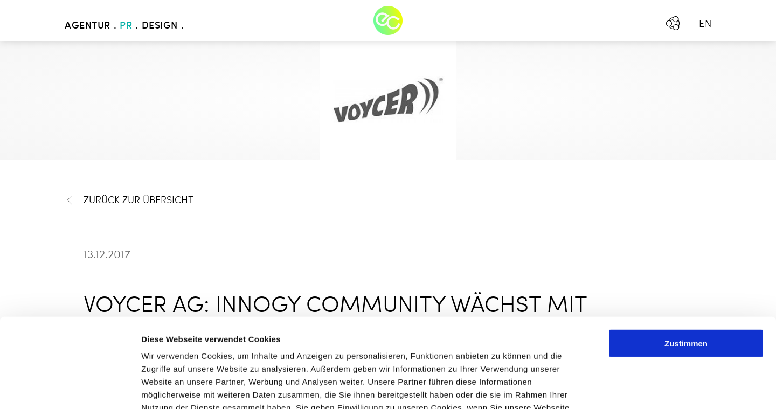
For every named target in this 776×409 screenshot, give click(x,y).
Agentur (87, 26)
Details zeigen (573, 387)
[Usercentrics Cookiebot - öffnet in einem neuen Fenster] (70, 388)
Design (160, 26)
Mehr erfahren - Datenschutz (199, 344)
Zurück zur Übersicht (129, 200)
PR (126, 26)
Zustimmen (686, 254)
